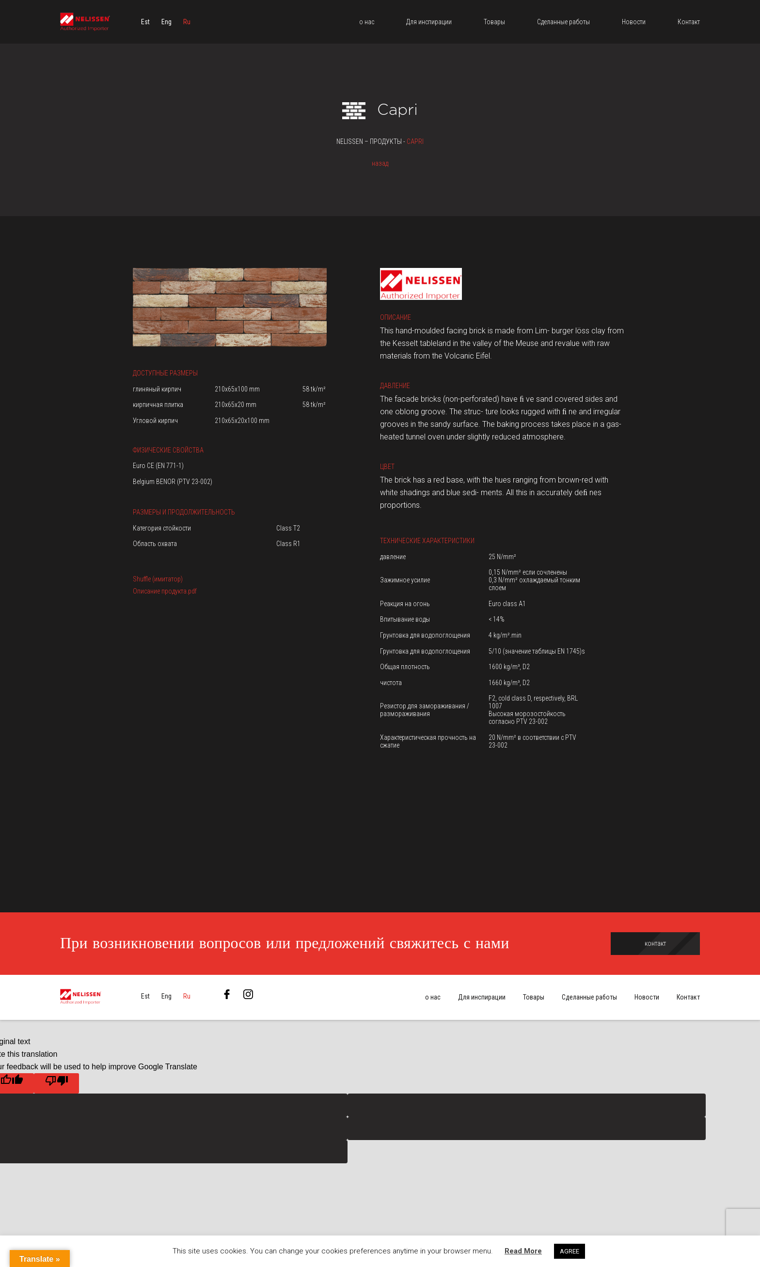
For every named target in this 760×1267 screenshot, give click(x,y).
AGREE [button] (569, 1251)
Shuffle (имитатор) (158, 579)
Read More (523, 1251)
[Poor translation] (56, 1083)
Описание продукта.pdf (165, 591)
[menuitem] (145, 22)
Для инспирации (482, 997)
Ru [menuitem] (186, 22)
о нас (433, 997)
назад (380, 163)
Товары (533, 997)
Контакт (688, 997)
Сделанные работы (589, 997)
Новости (646, 997)
